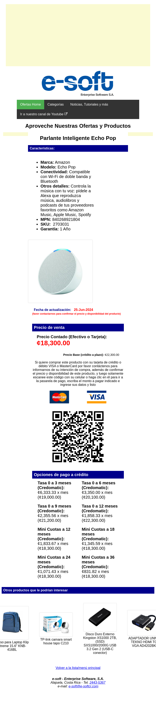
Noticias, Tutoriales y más (89, 104)
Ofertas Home (30, 104)
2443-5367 (98, 682)
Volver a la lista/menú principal (78, 668)
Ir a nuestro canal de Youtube (43, 114)
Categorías (56, 104)
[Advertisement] (78, 35)
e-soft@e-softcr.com (83, 686)
